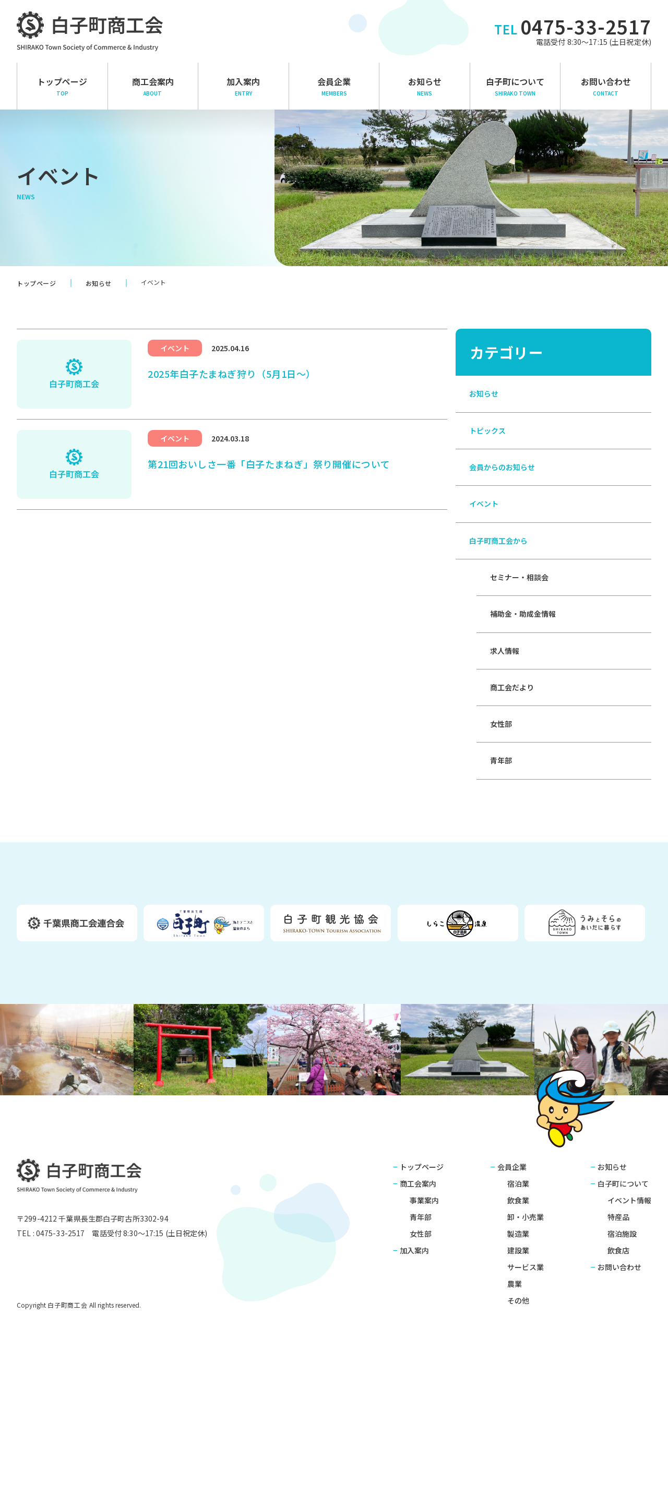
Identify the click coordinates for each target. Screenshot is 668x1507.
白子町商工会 (90, 1314)
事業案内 (424, 1336)
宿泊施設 (622, 1370)
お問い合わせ (605, 86)
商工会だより (515, 792)
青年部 (502, 890)
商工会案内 (418, 1319)
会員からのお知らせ (506, 498)
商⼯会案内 (153, 86)
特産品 (618, 1353)
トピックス (490, 448)
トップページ (62, 86)
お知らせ (424, 86)
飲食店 (618, 1386)
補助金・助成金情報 (527, 694)
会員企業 (334, 86)
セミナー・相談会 (523, 645)
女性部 (502, 841)
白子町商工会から (502, 596)
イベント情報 (629, 1336)
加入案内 (243, 86)
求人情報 (506, 743)
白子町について (515, 86)
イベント (486, 547)
